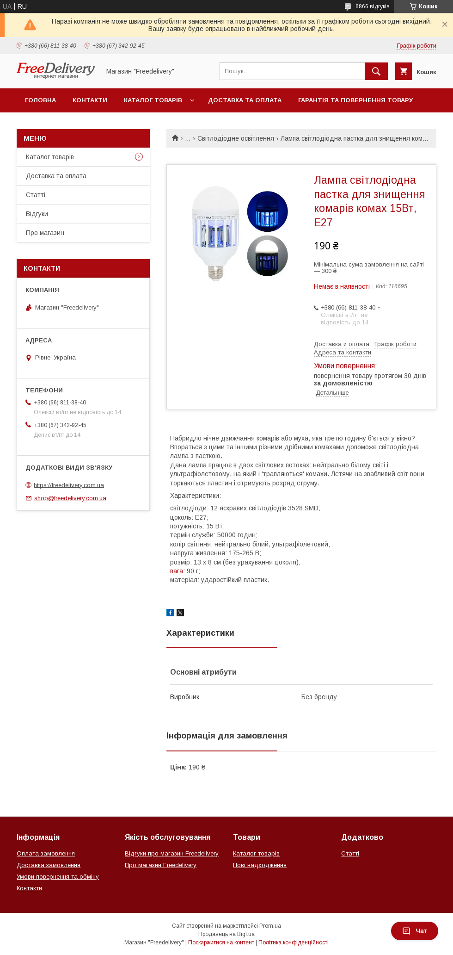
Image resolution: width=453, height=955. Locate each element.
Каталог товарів (153, 100)
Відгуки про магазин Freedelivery (172, 853)
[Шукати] (376, 71)
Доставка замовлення (48, 865)
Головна (40, 100)
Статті (35, 194)
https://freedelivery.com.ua (69, 484)
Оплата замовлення (46, 853)
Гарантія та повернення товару (355, 100)
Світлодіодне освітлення (235, 138)
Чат (414, 931)
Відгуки (37, 213)
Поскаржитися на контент (221, 942)
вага (176, 571)
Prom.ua (270, 926)
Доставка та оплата (245, 100)
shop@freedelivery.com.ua (70, 498)
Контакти (90, 100)
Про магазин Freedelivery (160, 865)
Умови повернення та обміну (58, 876)
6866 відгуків (372, 6)
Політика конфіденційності (293, 942)
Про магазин (45, 232)
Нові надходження (260, 865)
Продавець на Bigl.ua (226, 934)
